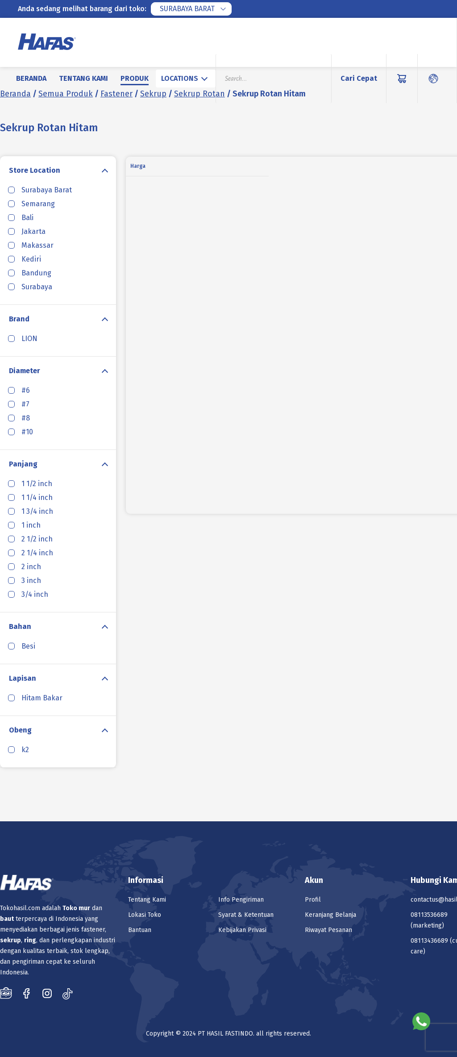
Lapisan (22, 678)
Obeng (20, 730)
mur (84, 908)
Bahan (20, 626)
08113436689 (429, 941)
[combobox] (191, 9)
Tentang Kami (83, 78)
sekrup (10, 940)
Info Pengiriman (241, 899)
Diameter (24, 370)
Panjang (23, 464)
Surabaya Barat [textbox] (187, 8)
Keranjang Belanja (330, 915)
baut (7, 919)
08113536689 (429, 915)
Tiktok (68, 993)
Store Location (34, 170)
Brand (19, 319)
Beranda (31, 78)
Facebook (27, 993)
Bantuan (139, 930)
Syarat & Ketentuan (246, 915)
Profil (313, 899)
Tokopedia (6, 993)
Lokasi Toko (144, 915)
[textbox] (186, 78)
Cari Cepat (359, 78)
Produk (134, 78)
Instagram (47, 993)
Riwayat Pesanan (328, 930)
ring (30, 940)
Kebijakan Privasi (242, 930)
